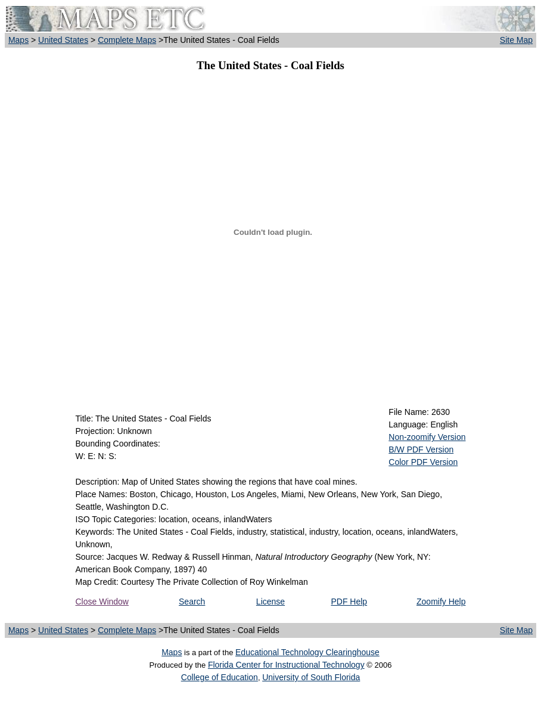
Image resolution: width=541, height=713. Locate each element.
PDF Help (349, 601)
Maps (18, 40)
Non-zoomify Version (426, 437)
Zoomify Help (440, 601)
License (270, 601)
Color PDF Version (423, 462)
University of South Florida (311, 677)
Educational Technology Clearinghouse (307, 652)
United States (63, 40)
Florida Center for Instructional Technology (286, 664)
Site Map (516, 40)
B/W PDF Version (420, 449)
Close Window (102, 601)
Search (192, 601)
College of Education (219, 677)
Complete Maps (127, 40)
